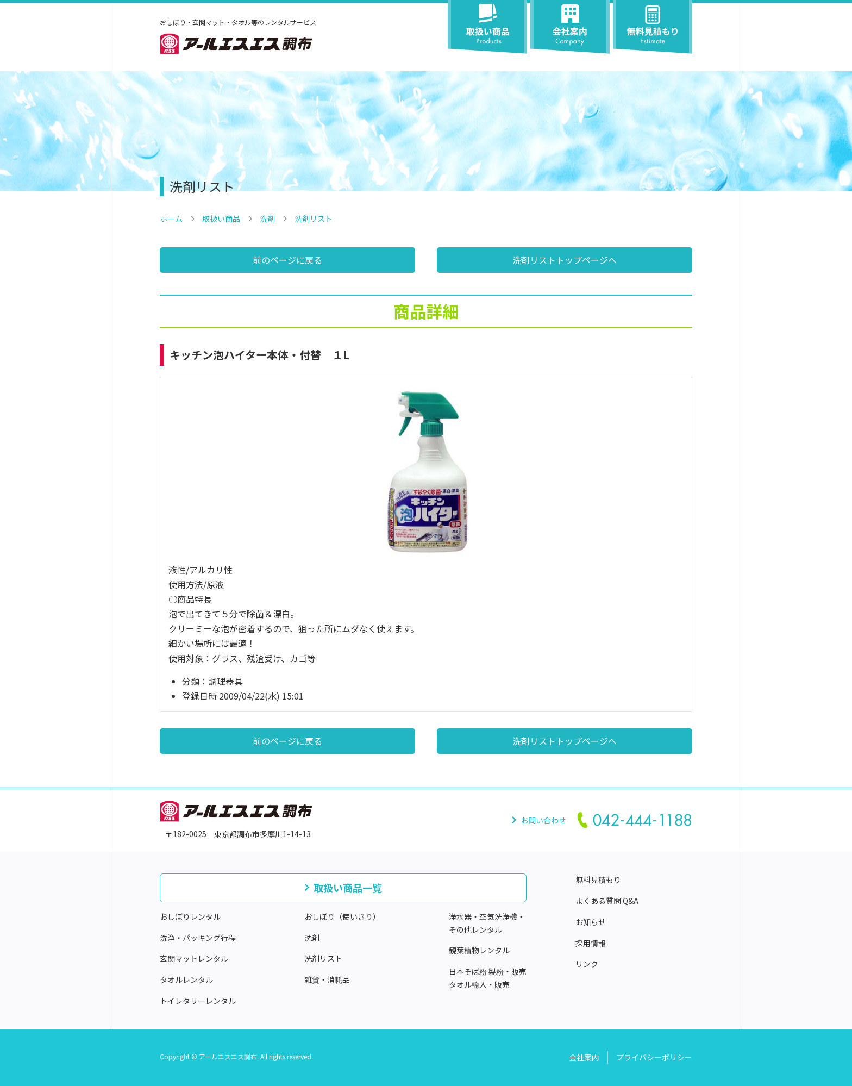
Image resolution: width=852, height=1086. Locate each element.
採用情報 (590, 943)
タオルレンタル (186, 979)
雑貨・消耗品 (327, 979)
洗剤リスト (314, 218)
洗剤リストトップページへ (564, 259)
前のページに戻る (287, 259)
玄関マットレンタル (194, 958)
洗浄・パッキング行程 (198, 937)
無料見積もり (598, 879)
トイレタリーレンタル (198, 1000)
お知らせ (590, 921)
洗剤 (267, 218)
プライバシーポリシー (654, 1057)
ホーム (171, 218)
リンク (586, 963)
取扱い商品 (221, 218)
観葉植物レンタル (479, 950)
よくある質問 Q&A (606, 900)
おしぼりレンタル (190, 916)
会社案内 (584, 1057)
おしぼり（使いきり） (342, 916)
